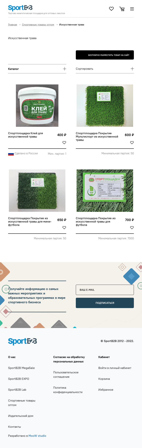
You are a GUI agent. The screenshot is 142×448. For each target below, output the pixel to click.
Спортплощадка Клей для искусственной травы (26, 134)
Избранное (105, 389)
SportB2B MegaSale (21, 368)
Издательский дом (20, 416)
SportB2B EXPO (18, 379)
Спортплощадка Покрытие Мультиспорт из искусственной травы (97, 136)
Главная (12, 24)
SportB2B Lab (17, 389)
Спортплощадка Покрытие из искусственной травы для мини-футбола (29, 221)
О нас (12, 357)
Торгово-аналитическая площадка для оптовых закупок (36, 13)
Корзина (104, 379)
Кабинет (104, 357)
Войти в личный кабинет (114, 368)
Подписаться (105, 303)
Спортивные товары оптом (38, 24)
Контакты (14, 426)
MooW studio (37, 435)
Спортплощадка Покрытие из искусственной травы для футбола (96, 221)
